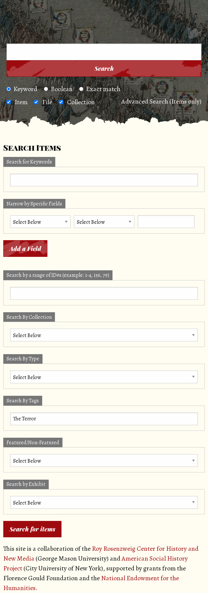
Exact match (99, 89)
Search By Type (23, 358)
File (47, 102)
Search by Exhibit (26, 484)
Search (104, 68)
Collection (81, 102)
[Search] (194, 35)
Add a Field (25, 249)
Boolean (58, 89)
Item (21, 102)
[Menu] (16, 34)
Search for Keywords (29, 161)
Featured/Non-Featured (33, 442)
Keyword (22, 89)
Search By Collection (29, 317)
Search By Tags (23, 400)
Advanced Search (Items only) (161, 101)
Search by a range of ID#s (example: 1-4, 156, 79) (58, 275)
